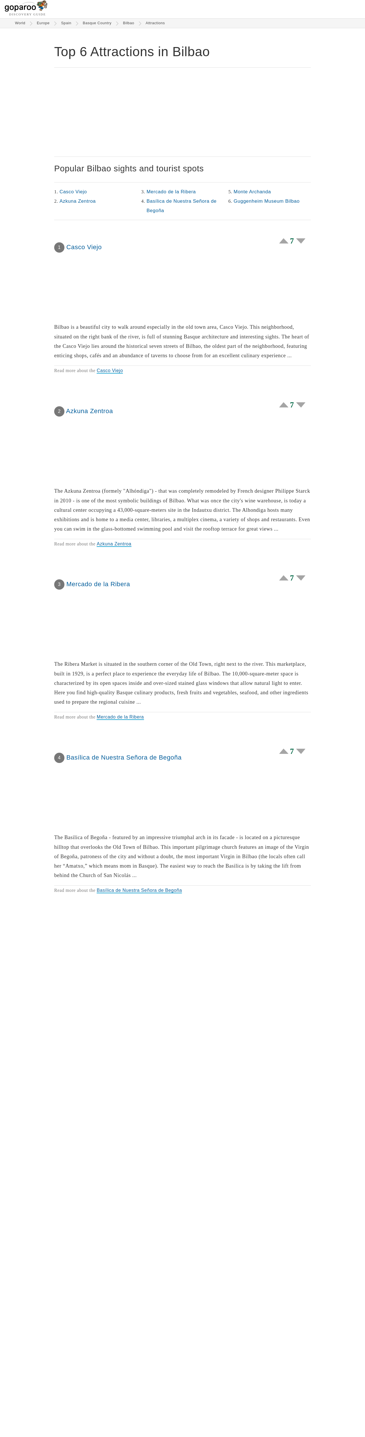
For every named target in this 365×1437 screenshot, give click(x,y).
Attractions (155, 23)
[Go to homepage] (26, 10)
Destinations (86, 1417)
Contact (283, 1417)
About (172, 1417)
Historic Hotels (146, 1417)
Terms (214, 1417)
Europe (43, 23)
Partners (193, 1417)
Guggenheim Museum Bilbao (266, 201)
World (20, 23)
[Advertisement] (182, 112)
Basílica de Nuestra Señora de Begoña (182, 205)
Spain (66, 23)
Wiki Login (256, 1417)
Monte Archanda (252, 191)
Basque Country (97, 23)
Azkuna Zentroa (78, 201)
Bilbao (128, 23)
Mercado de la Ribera (171, 191)
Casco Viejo (73, 191)
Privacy (234, 1417)
